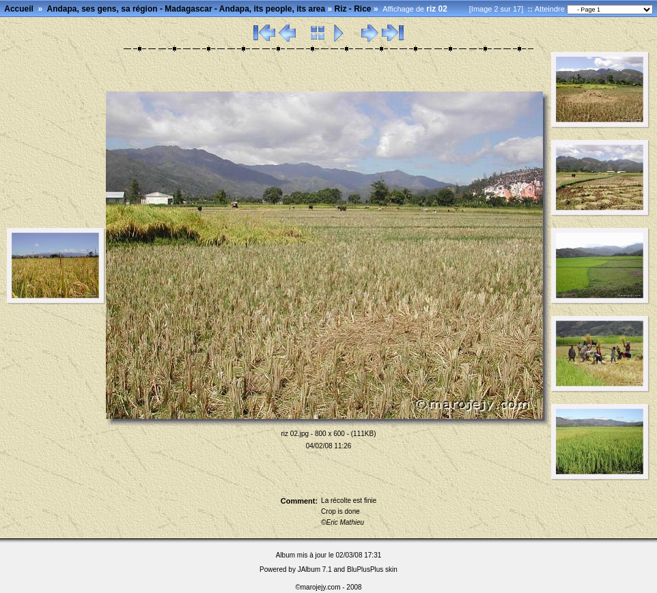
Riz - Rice (353, 9)
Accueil (18, 9)
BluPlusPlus (365, 569)
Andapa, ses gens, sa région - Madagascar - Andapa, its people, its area (186, 9)
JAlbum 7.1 (315, 569)
